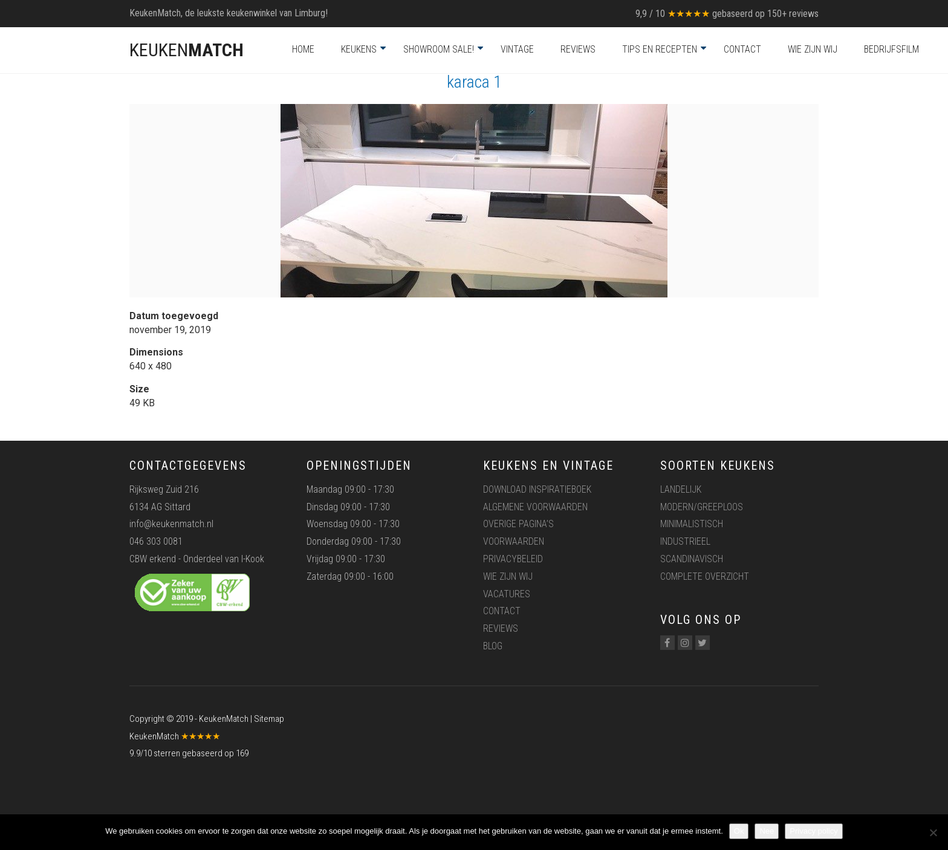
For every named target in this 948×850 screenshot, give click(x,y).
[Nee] (933, 832)
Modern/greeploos (701, 507)
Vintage (517, 49)
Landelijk (680, 489)
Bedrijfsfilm (891, 49)
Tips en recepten (659, 49)
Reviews (578, 49)
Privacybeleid (513, 559)
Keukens (359, 49)
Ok (739, 830)
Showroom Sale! (438, 49)
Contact (742, 49)
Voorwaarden (513, 541)
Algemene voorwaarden (535, 507)
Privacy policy (813, 830)
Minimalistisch (691, 524)
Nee (766, 830)
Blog (492, 646)
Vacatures (506, 594)
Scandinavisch (691, 559)
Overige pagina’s (518, 524)
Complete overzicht (704, 576)
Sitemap (269, 718)
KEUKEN (186, 49)
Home (303, 49)
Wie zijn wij (812, 49)
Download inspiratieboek (537, 489)
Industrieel (685, 541)
